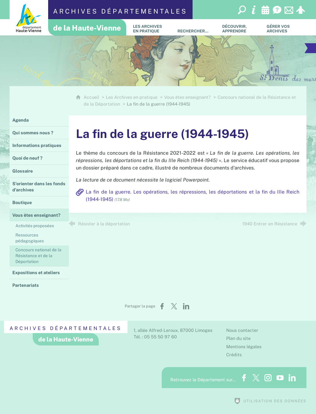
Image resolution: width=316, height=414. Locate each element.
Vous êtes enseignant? (188, 97)
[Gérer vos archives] (284, 27)
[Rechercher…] (195, 27)
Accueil (92, 97)
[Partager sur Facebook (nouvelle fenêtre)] (162, 306)
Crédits (234, 354)
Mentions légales (243, 346)
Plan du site (238, 338)
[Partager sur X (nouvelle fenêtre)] (174, 306)
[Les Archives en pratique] (150, 27)
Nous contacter (242, 330)
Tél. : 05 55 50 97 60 (155, 336)
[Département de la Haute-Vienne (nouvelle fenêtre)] (29, 18)
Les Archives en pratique (131, 97)
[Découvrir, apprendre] (240, 27)
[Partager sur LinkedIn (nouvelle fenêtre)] (186, 306)
